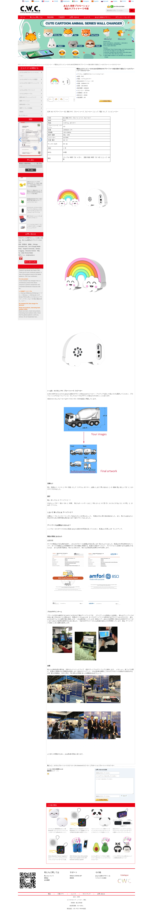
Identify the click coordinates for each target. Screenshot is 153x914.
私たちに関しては (36, 17)
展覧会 (46, 878)
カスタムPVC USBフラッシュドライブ (29, 83)
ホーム (22, 17)
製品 (49, 894)
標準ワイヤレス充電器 (26, 108)
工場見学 (61, 17)
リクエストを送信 (100, 878)
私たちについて (49, 876)
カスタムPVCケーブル (26, 93)
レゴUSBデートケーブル (25, 292)
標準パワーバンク (25, 101)
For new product (23, 279)
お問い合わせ (74, 17)
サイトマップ (86, 894)
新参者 (21, 111)
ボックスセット (23, 115)
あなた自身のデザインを (102, 876)
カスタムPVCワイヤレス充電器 (28, 79)
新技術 (72, 878)
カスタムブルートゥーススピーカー (64, 765)
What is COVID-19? (76, 876)
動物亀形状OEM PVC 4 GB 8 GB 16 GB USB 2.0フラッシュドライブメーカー (34, 201)
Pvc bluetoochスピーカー (82, 765)
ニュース (87, 17)
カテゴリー (25, 64)
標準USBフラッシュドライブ (28, 97)
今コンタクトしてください (30, 262)
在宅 (19, 64)
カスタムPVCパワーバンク (27, 90)
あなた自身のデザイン (103, 17)
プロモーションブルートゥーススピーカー (102, 765)
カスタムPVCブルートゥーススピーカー (41, 64)
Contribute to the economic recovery (29, 269)
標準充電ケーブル (25, 104)
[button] (74, 57)
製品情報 (50, 17)
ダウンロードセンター (123, 17)
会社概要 (47, 880)
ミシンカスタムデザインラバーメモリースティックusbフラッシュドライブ (34, 227)
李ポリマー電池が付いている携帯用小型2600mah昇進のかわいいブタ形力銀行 (34, 193)
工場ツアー (61, 894)
